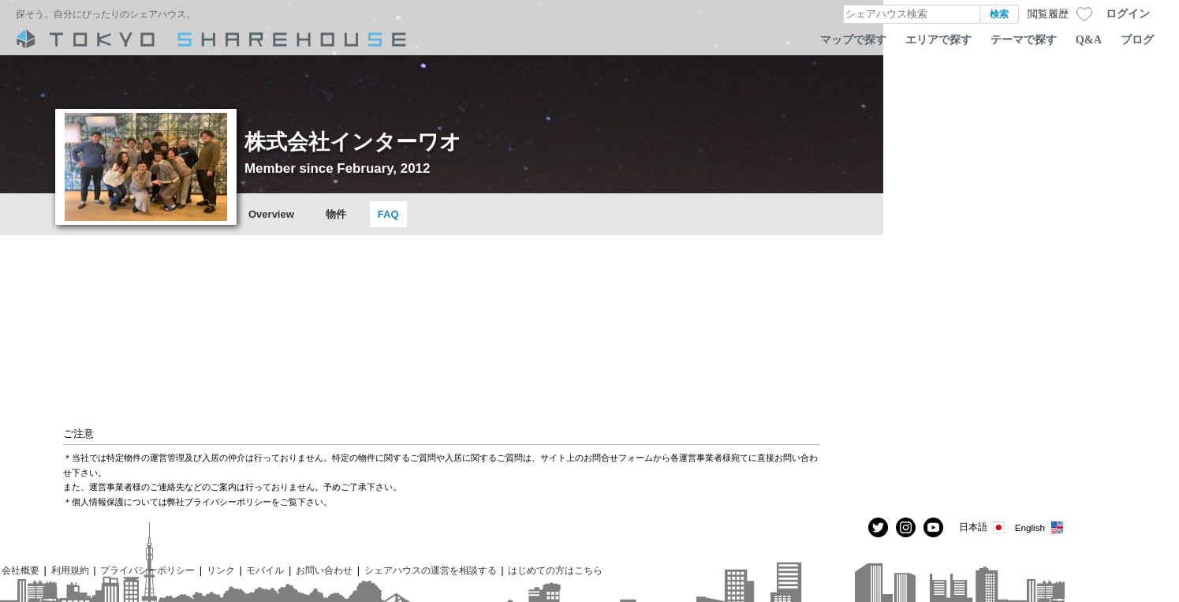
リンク (221, 570)
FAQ (388, 214)
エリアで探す (938, 39)
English (1040, 527)
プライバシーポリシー (147, 570)
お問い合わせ (324, 570)
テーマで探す (1024, 39)
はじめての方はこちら (555, 570)
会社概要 (20, 570)
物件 (336, 214)
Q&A (1089, 39)
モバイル (265, 570)
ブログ (1137, 39)
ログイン (1128, 13)
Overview (271, 214)
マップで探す (853, 39)
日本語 (983, 527)
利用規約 (70, 570)
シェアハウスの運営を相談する (430, 570)
